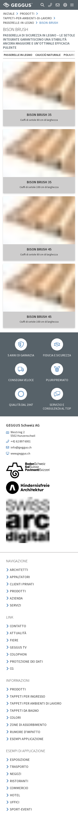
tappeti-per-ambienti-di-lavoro (27, 18)
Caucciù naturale (48, 55)
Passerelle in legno (18, 55)
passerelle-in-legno (18, 23)
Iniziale (9, 13)
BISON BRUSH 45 (39, 249)
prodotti (27, 13)
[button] (42, 5)
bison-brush (48, 23)
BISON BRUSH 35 (39, 114)
